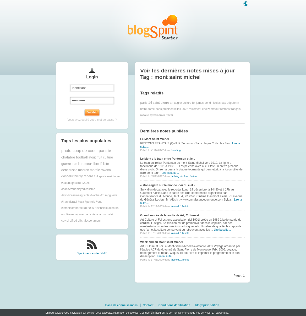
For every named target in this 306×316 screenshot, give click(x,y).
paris (103, 150)
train (162, 115)
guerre (66, 164)
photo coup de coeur (79, 150)
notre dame (147, 109)
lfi (101, 164)
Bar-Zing (175, 150)
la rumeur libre (88, 164)
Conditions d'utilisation (174, 305)
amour (97, 220)
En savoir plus (220, 312)
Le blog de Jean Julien (184, 176)
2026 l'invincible (97, 208)
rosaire (144, 115)
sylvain (154, 115)
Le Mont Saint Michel (154, 139)
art (171, 102)
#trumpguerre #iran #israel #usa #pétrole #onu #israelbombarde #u (89, 202)
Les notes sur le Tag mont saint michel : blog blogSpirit (153, 26)
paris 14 (146, 102)
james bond (203, 102)
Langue (246, 4)
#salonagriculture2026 (75, 183)
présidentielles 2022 (175, 109)
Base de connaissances (121, 305)
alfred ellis (76, 220)
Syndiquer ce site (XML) (92, 253)
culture (108, 157)
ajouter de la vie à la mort (91, 214)
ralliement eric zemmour (204, 109)
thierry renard (83, 176)
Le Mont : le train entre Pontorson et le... (167, 158)
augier (178, 102)
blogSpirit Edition (207, 305)
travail (169, 115)
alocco (87, 220)
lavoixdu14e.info (180, 206)
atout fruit (95, 157)
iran (74, 164)
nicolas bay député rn (225, 102)
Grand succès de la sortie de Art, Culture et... (171, 215)
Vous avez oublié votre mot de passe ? (92, 119)
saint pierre (161, 102)
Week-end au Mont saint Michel (161, 242)
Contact (148, 305)
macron (83, 170)
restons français (230, 109)
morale (95, 170)
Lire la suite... (170, 172)
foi (193, 102)
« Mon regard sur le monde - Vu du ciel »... (169, 185)
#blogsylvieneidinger (107, 176)
